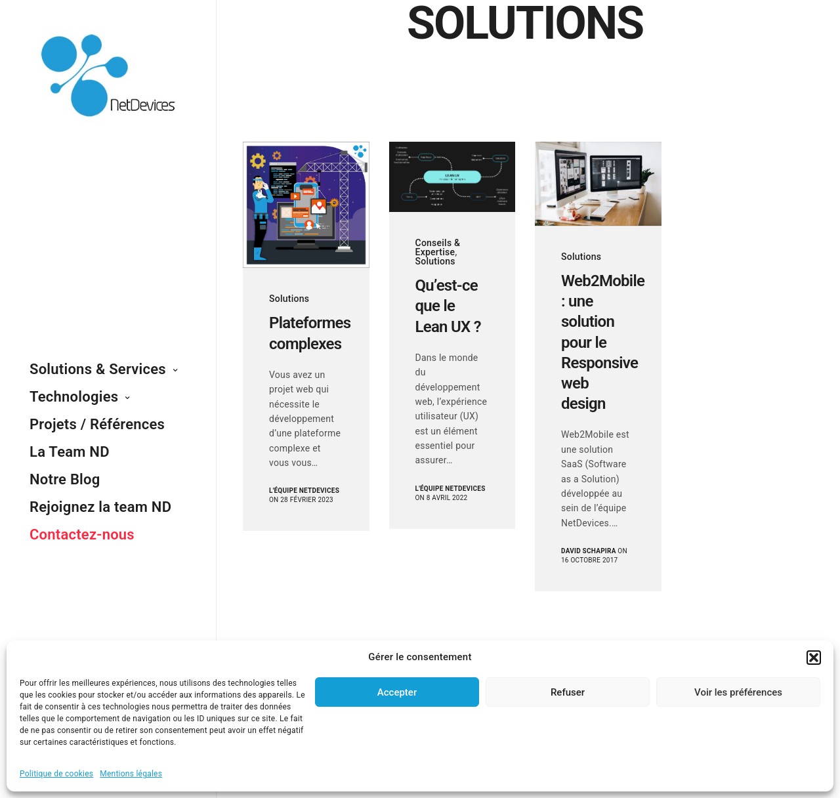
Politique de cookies (56, 773)
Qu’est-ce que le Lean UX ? (448, 305)
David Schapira (588, 551)
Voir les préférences (738, 692)
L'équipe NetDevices (304, 490)
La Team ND (70, 452)
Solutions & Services (98, 369)
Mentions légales (131, 773)
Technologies (74, 396)
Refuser (568, 692)
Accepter (397, 692)
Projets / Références (97, 424)
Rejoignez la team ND (100, 507)
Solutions (289, 298)
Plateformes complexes (306, 333)
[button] (813, 657)
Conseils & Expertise (438, 247)
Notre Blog (65, 479)
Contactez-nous (82, 534)
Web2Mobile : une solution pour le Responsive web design (598, 342)
